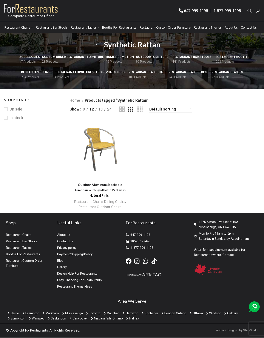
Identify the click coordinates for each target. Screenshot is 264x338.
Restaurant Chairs (88, 202)
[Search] (249, 11)
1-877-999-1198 (227, 11)
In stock (16, 118)
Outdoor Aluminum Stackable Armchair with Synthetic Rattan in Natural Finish (99, 191)
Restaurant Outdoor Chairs (100, 208)
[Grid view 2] (122, 110)
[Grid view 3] (130, 110)
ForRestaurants (36, 331)
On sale (15, 110)
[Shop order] (170, 110)
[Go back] (98, 45)
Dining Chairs (114, 202)
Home (75, 101)
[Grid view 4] (139, 110)
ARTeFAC (151, 275)
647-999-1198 (196, 11)
